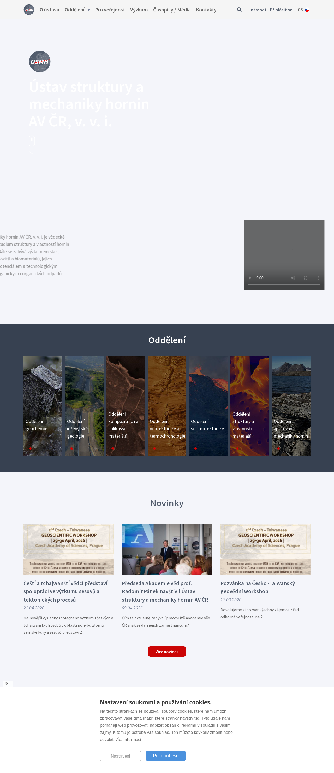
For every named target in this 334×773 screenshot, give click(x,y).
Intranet (258, 10)
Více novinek (167, 651)
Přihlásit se (281, 10)
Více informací (128, 739)
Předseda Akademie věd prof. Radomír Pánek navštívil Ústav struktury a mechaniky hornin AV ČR (165, 591)
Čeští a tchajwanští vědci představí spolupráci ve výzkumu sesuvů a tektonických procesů (65, 591)
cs (300, 10)
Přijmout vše (166, 755)
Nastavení (120, 756)
